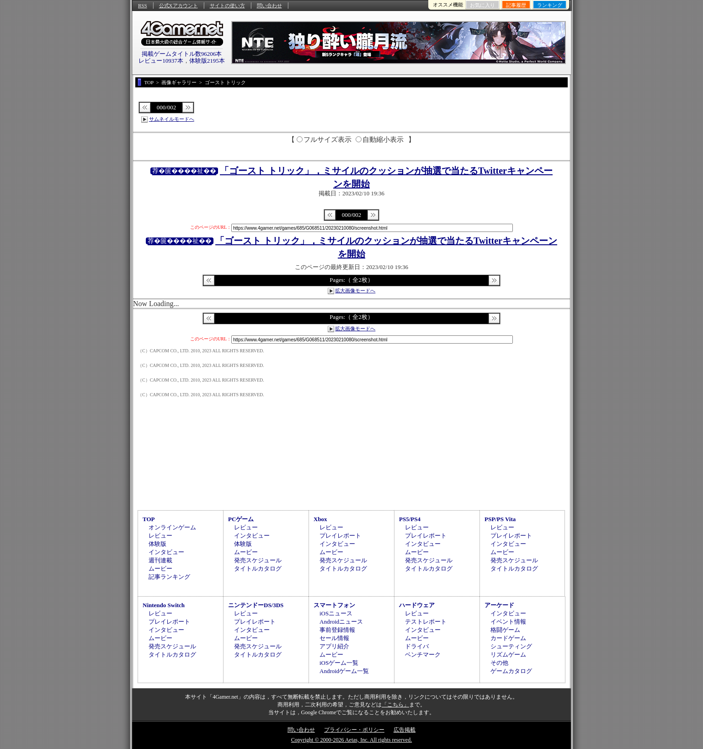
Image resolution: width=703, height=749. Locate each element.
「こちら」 (395, 704)
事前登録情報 (337, 629)
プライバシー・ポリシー (354, 730)
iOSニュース (336, 613)
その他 (499, 662)
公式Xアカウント (178, 5)
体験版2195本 (207, 60)
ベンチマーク (423, 654)
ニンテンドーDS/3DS (255, 605)
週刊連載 (160, 560)
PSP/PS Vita (500, 519)
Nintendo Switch (164, 605)
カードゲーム (508, 638)
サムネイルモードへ (171, 119)
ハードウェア (417, 605)
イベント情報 (508, 621)
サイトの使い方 (227, 5)
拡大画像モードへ (355, 290)
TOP (149, 519)
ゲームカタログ (511, 671)
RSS (142, 5)
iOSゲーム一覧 (339, 662)
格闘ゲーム (505, 629)
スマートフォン (334, 605)
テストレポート (426, 621)
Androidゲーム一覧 (344, 671)
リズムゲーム (508, 654)
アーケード (499, 605)
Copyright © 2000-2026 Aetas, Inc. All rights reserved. (351, 740)
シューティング (511, 646)
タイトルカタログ (258, 568)
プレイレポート (340, 535)
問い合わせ (269, 5)
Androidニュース (341, 621)
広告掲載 (404, 730)
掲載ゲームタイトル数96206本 (182, 53)
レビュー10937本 (160, 60)
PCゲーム (241, 519)
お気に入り (482, 5)
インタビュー (166, 552)
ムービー (160, 568)
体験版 (157, 543)
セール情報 (334, 638)
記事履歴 (516, 5)
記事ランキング (169, 576)
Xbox (320, 519)
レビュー (160, 535)
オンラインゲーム (172, 527)
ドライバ (417, 646)
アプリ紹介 (334, 646)
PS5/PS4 (410, 519)
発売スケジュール (258, 560)
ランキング (549, 5)
